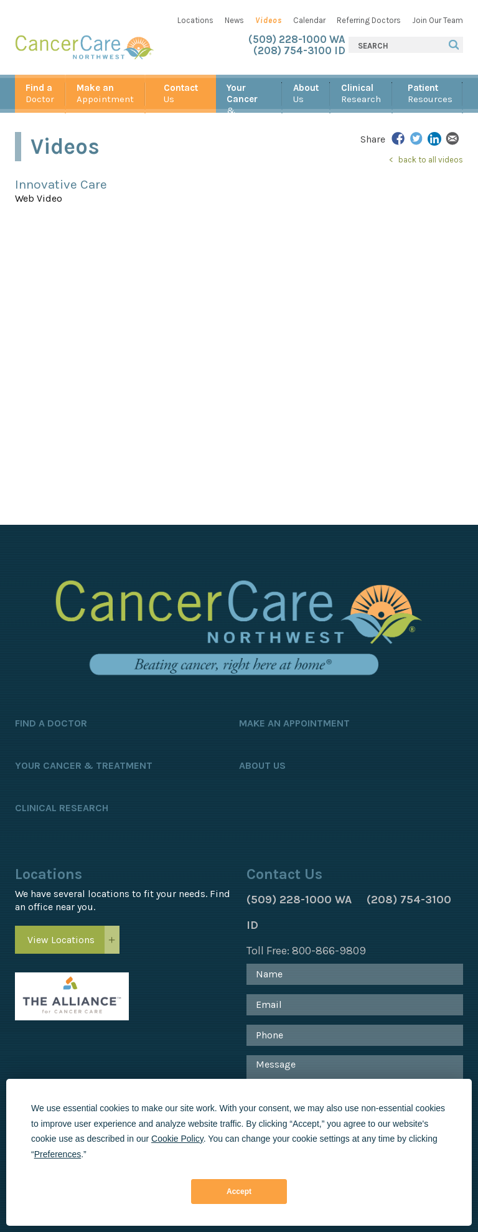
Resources (430, 93)
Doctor (40, 93)
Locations (195, 20)
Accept (239, 1191)
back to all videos (430, 159)
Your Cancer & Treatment (83, 765)
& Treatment (249, 97)
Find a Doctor (51, 723)
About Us (262, 765)
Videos (268, 20)
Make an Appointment (294, 723)
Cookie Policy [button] (177, 1139)
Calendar (309, 20)
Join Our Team (437, 20)
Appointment (105, 93)
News (234, 20)
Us (181, 93)
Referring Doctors (369, 20)
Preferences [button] (57, 1154)
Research (361, 93)
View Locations (61, 940)
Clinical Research (61, 808)
